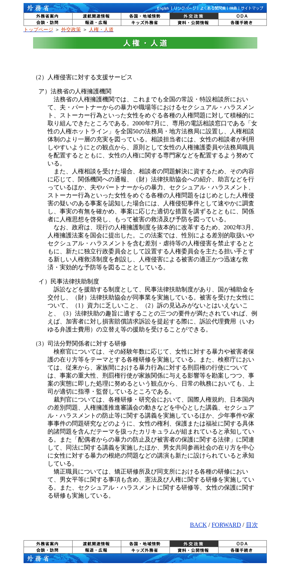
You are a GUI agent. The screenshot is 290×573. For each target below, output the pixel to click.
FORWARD (226, 525)
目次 (252, 525)
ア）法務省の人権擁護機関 (71, 91)
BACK (198, 525)
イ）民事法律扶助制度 (65, 281)
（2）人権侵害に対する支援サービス (82, 77)
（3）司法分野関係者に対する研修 (79, 343)
